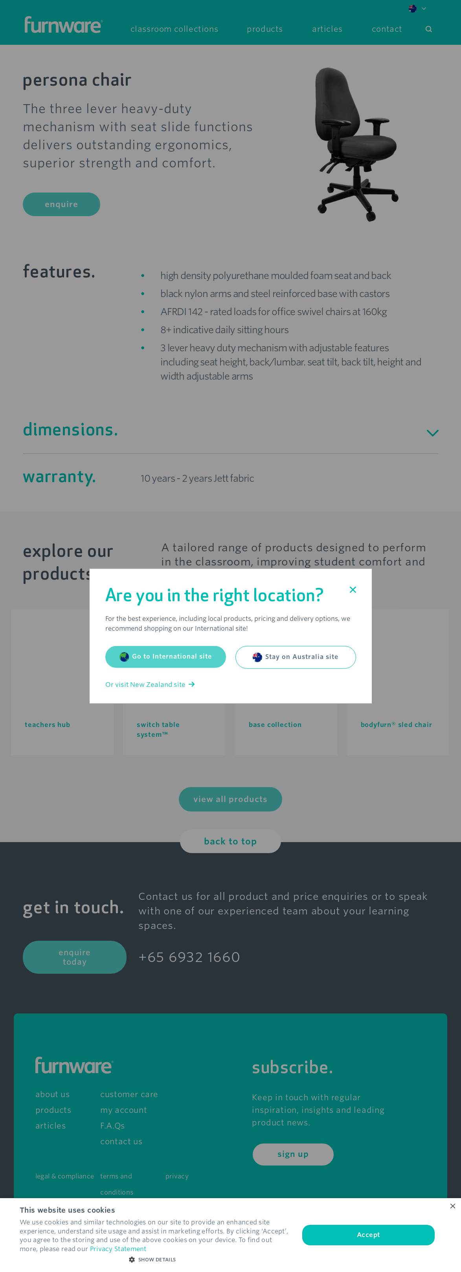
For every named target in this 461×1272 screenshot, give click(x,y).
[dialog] (230, 1235)
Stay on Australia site (295, 657)
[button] (155, 1260)
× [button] (452, 1207)
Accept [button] (368, 1235)
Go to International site (165, 656)
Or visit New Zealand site (150, 684)
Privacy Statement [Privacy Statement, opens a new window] (118, 1249)
